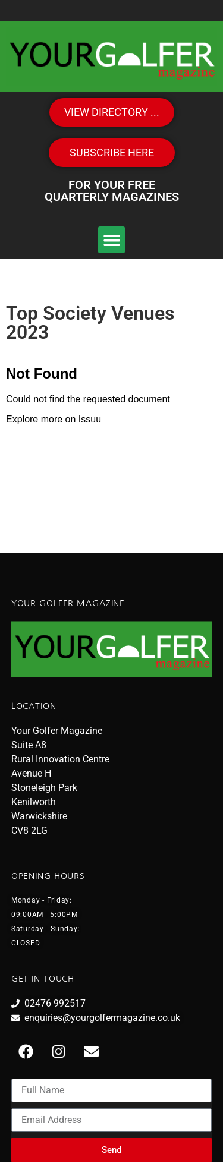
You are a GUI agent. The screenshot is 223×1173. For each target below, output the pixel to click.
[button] (111, 239)
